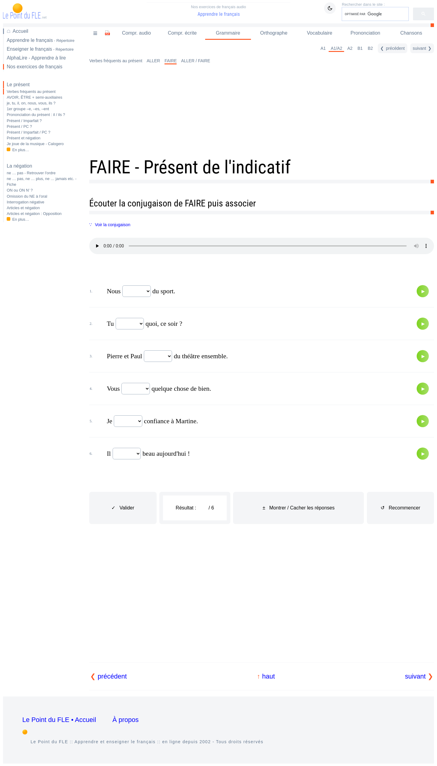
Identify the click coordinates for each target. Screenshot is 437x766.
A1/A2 (336, 48)
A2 (349, 48)
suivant (415, 676)
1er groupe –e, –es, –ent (28, 109)
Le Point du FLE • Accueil (59, 719)
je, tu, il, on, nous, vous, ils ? (31, 103)
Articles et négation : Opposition (34, 213)
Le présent (18, 84)
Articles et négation (23, 208)
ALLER (153, 60)
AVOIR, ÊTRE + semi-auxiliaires (34, 97)
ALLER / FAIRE (195, 60)
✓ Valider (122, 507)
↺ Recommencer (400, 507)
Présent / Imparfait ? (24, 120)
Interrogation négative (25, 202)
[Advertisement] (42, 323)
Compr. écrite (182, 33)
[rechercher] (375, 14)
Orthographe (273, 33)
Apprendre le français (218, 11)
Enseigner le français (40, 49)
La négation (19, 166)
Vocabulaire (319, 33)
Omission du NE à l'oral (27, 196)
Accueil (21, 31)
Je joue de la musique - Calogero (35, 143)
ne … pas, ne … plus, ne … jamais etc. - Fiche (41, 181)
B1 (360, 48)
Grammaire (228, 33)
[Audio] (423, 291)
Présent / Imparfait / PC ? (28, 132)
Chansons (411, 33)
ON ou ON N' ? (20, 190)
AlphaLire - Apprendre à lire (36, 57)
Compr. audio (136, 33)
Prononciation (365, 33)
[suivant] (422, 48)
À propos (125, 719)
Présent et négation (23, 138)
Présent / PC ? (19, 126)
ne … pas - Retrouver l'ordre (31, 173)
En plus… (20, 150)
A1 (323, 48)
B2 (370, 48)
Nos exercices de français (34, 66)
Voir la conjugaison (112, 224)
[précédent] (392, 48)
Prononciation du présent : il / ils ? (36, 114)
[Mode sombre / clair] (330, 8)
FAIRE (170, 60)
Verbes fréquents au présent (31, 91)
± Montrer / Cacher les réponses (298, 507)
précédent (112, 676)
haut (268, 676)
